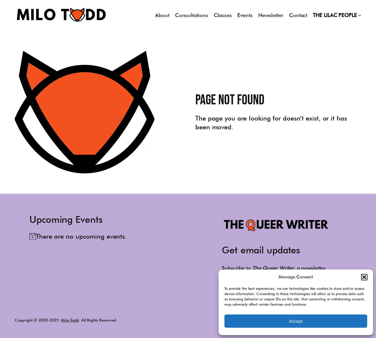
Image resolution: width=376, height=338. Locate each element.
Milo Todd (70, 320)
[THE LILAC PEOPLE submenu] (359, 15)
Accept (296, 321)
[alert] (78, 236)
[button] (364, 277)
